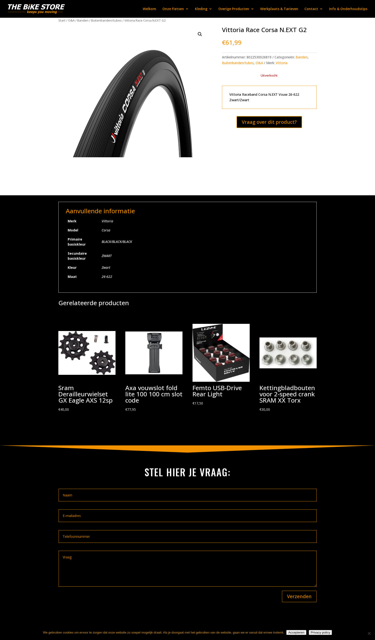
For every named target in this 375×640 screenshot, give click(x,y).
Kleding (201, 9)
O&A (71, 20)
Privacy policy (320, 632)
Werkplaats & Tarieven (279, 9)
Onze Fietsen (173, 9)
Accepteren (296, 632)
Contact (311, 9)
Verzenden (299, 596)
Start (62, 20)
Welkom (149, 9)
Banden (82, 20)
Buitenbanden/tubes (106, 20)
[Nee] (369, 633)
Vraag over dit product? (269, 122)
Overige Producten (233, 9)
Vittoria (281, 63)
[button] (200, 34)
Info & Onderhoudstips (348, 9)
